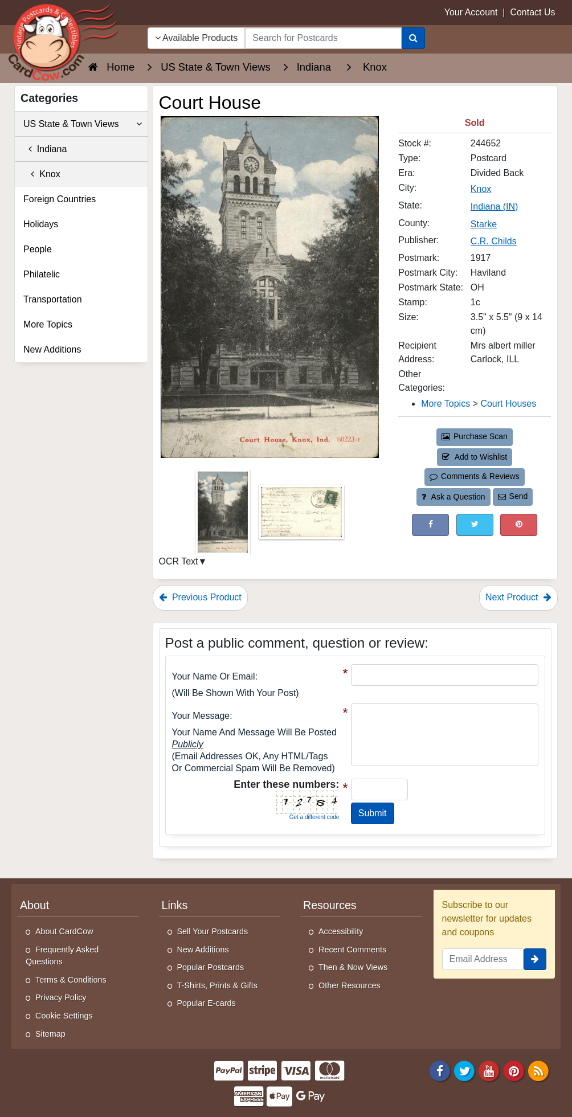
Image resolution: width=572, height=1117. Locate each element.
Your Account (471, 12)
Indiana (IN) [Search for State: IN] (494, 206)
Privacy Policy (61, 997)
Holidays (40, 224)
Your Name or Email (213, 676)
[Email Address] (483, 959)
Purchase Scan (475, 436)
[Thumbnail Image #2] (301, 516)
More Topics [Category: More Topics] (445, 403)
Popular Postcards (210, 967)
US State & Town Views (82, 124)
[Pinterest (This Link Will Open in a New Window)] (518, 525)
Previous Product (200, 597)
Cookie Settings (64, 1015)
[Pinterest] (514, 1070)
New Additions (52, 349)
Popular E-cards (206, 1003)
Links (175, 905)
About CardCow (64, 931)
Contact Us (532, 12)
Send (513, 496)
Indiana (45, 149)
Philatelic (41, 274)
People (37, 249)
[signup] (535, 959)
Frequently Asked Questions (62, 956)
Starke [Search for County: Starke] (484, 224)
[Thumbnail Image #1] (224, 516)
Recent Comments (352, 949)
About (34, 905)
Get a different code (314, 817)
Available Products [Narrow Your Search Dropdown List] (196, 38)
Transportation (52, 299)
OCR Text (178, 561)
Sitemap (50, 1033)
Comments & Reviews (474, 476)
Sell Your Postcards (212, 931)
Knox (41, 174)
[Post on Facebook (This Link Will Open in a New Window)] (430, 525)
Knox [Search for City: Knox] (481, 189)
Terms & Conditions (71, 979)
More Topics (47, 324)
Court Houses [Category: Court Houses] (508, 403)
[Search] (413, 38)
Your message (201, 716)
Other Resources (349, 985)
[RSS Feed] (538, 1070)
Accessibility (340, 931)
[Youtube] (489, 1070)
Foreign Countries (59, 199)
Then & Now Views (352, 967)
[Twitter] (464, 1070)
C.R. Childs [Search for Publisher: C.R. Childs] (494, 241)
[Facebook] (440, 1070)
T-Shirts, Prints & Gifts (217, 985)
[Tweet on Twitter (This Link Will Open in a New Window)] (474, 525)
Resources (330, 905)
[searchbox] (323, 38)
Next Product (518, 597)
